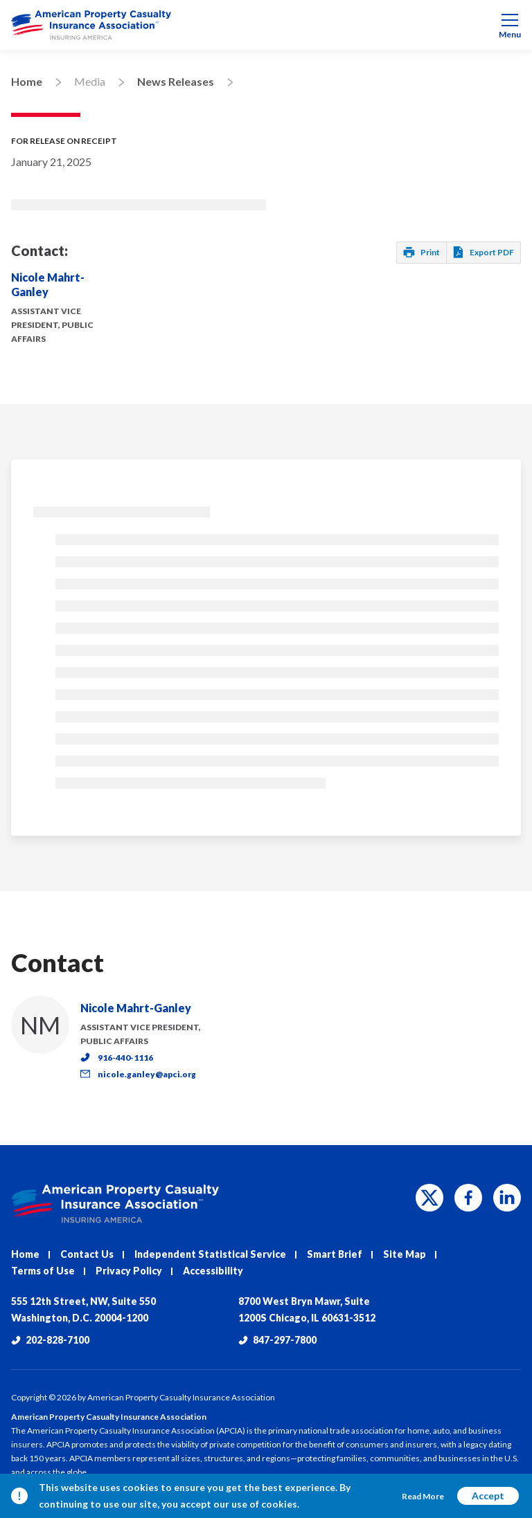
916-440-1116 (116, 1057)
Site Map (404, 1254)
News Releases (175, 81)
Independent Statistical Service (210, 1254)
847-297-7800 (277, 1340)
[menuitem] (266, 25)
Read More (423, 1496)
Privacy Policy (129, 1271)
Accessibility (213, 1271)
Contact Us (87, 1254)
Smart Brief (334, 1254)
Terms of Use (43, 1271)
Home (26, 81)
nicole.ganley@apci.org (138, 1074)
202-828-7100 (50, 1340)
